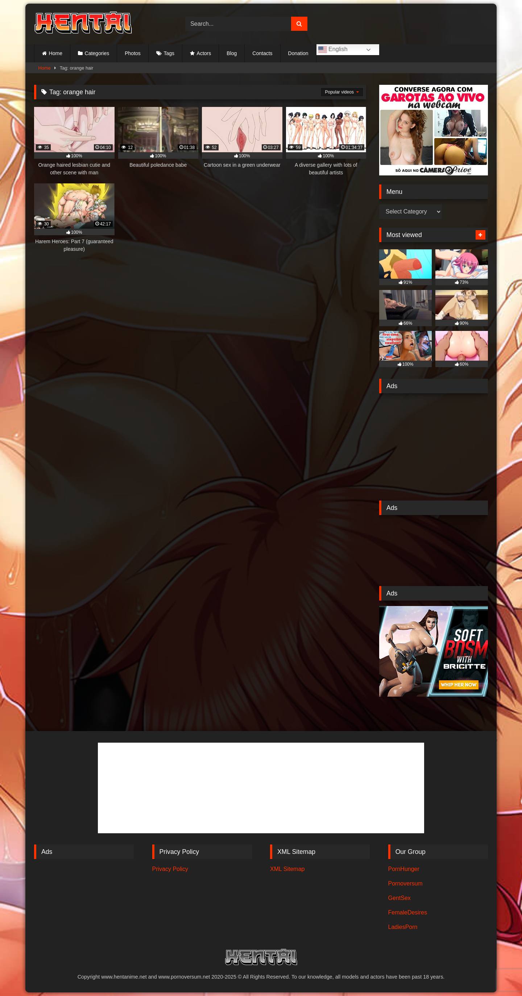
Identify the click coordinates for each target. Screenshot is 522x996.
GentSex (399, 898)
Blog (232, 53)
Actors (204, 53)
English (333, 49)
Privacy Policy (170, 869)
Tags (168, 53)
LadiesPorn (403, 927)
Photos (133, 53)
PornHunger (403, 869)
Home (55, 53)
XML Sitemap (287, 869)
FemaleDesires (407, 912)
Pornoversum (405, 883)
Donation (298, 53)
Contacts (262, 53)
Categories (97, 53)
